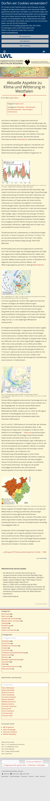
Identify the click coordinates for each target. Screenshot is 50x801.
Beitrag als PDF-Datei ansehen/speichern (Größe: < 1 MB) (25, 552)
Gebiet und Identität (8, 630)
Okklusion (27, 432)
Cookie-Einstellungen (15, 776)
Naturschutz (6, 655)
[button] (3, 72)
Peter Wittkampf (8, 688)
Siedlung (4, 623)
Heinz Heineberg (8, 695)
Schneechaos (12, 112)
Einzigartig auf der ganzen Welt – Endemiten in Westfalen (26, 765)
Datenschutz (24, 776)
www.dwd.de (22, 139)
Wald (4, 664)
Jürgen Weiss (14, 98)
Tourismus (6, 650)
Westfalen (21, 107)
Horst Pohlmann (8, 711)
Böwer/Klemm (38, 265)
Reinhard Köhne (8, 704)
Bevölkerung (6, 625)
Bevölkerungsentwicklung (11, 659)
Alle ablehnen (25, 41)
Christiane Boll (7, 713)
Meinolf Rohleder (8, 690)
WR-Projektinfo (8, 727)
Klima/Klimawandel (14, 109)
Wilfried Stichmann (9, 702)
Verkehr (4, 628)
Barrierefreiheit (4, 776)
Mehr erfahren (25, 46)
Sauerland (6, 662)
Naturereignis (28, 109)
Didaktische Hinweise (10, 646)
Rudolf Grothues (8, 692)
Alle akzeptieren (25, 36)
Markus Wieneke (8, 699)
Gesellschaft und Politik (10, 619)
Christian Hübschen (9, 706)
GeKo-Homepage (9, 730)
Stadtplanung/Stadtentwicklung (13, 653)
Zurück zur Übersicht (34, 762)
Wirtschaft (5, 614)
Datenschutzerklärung (9, 32)
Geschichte (6, 643)
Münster (5, 657)
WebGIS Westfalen (9, 734)
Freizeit (4, 648)
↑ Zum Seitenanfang (41, 558)
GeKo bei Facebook (10, 732)
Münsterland (30, 107)
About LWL (42, 776)
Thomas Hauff (7, 715)
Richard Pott (6, 709)
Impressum (31, 776)
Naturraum (19, 104)
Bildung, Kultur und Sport (10, 621)
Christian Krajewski (9, 697)
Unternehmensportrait (10, 666)
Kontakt (37, 776)
